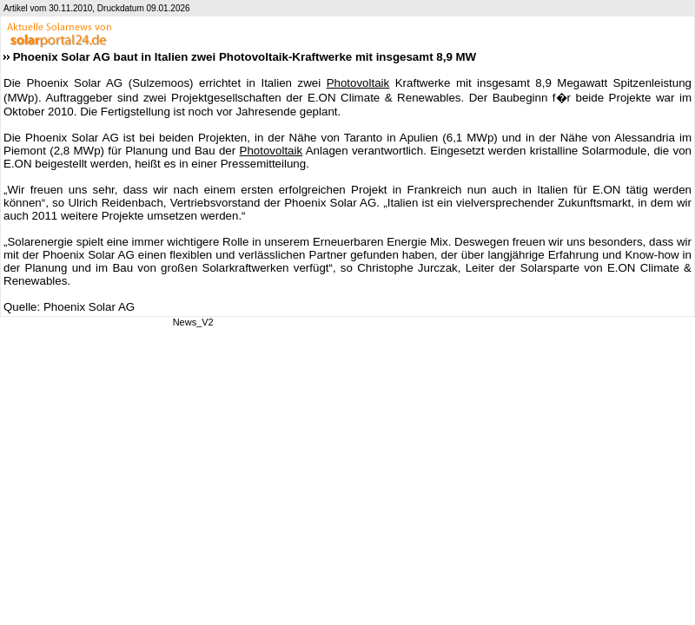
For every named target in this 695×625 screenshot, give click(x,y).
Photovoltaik (358, 82)
